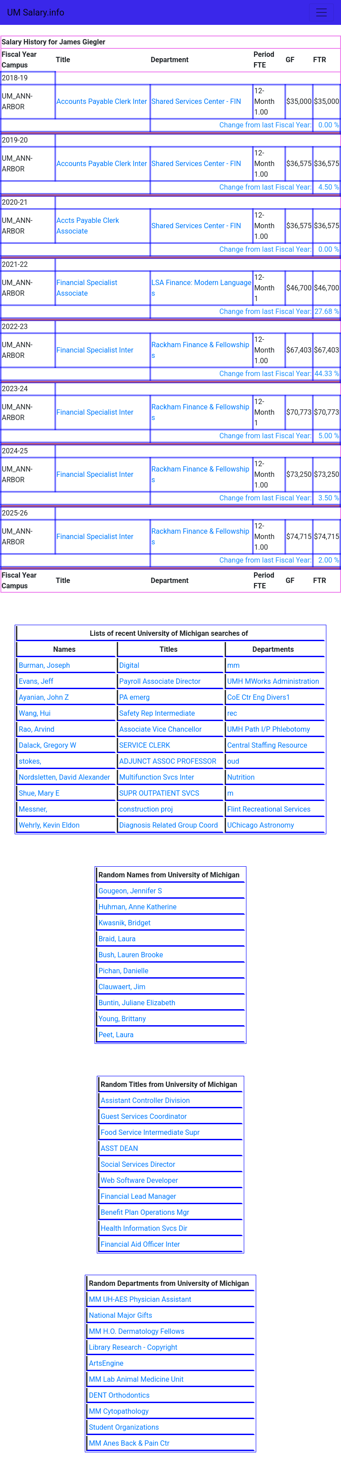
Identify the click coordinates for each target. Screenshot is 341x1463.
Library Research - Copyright (133, 1347)
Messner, (33, 809)
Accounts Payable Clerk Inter (101, 101)
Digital (129, 665)
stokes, (30, 761)
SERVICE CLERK (144, 745)
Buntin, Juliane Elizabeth (137, 1003)
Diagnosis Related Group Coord (168, 825)
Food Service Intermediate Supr (150, 1132)
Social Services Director (138, 1164)
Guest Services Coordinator (144, 1116)
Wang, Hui (35, 713)
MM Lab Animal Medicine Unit (136, 1379)
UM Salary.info (35, 12)
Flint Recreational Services (269, 809)
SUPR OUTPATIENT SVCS (159, 793)
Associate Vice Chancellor (160, 729)
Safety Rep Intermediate (157, 713)
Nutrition (241, 777)
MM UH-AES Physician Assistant (140, 1299)
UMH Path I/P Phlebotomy (268, 729)
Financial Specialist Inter (94, 350)
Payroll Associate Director (160, 681)
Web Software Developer (139, 1180)
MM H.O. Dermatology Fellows (136, 1331)
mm (233, 665)
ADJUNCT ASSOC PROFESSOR (168, 761)
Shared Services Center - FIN (196, 101)
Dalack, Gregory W (47, 745)
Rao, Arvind (36, 729)
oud (233, 761)
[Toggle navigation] (321, 12)
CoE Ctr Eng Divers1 (258, 697)
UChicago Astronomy (260, 825)
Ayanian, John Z (44, 697)
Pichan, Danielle (124, 971)
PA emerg (134, 697)
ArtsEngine (106, 1363)
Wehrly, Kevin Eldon (49, 825)
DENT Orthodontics (119, 1395)
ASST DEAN (119, 1148)
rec (232, 713)
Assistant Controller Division (145, 1100)
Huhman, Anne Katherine (138, 907)
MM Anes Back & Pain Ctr (129, 1443)
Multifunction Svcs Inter (156, 777)
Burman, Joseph (44, 665)
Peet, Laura (116, 1035)
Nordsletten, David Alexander (64, 777)
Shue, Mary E (39, 793)
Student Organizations (124, 1427)
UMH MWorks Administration (273, 681)
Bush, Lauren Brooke (131, 955)
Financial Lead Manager (138, 1196)
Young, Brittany (122, 1019)
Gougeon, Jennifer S (130, 891)
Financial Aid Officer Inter (140, 1244)
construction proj (146, 809)
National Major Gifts (120, 1315)
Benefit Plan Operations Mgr (145, 1212)
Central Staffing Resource (267, 745)
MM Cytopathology (119, 1411)
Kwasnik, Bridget (125, 923)
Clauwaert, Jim (122, 987)
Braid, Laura (117, 939)
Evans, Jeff (36, 681)
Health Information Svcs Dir (144, 1228)
